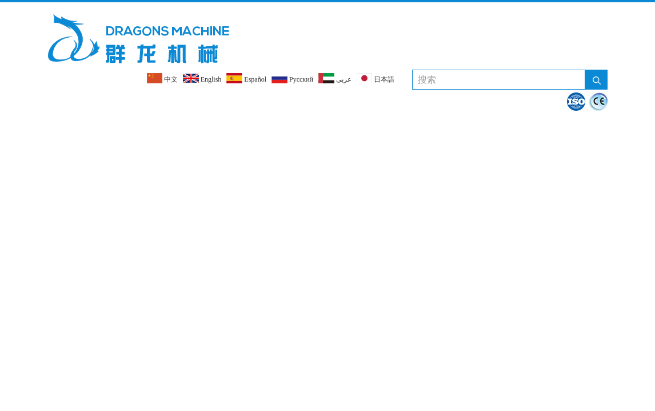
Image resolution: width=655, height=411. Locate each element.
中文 (162, 78)
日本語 (375, 78)
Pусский (292, 78)
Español (246, 78)
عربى (335, 78)
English (202, 78)
